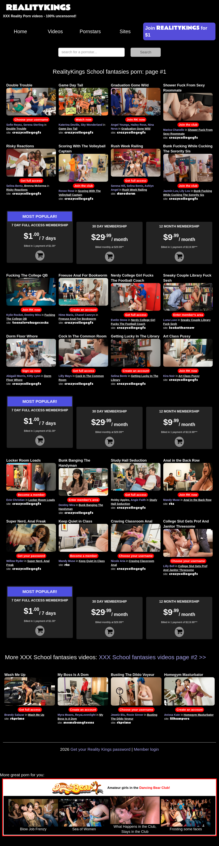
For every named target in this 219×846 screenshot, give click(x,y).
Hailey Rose (138, 124)
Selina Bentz (14, 185)
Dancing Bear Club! (154, 788)
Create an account (84, 309)
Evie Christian (15, 499)
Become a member (31, 494)
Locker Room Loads (23, 460)
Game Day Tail (71, 85)
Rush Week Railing (127, 146)
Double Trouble (19, 85)
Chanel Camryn (85, 314)
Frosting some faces (186, 829)
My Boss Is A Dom (73, 675)
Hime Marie (66, 314)
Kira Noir (169, 376)
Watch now (84, 119)
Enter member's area (188, 314)
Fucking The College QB (27, 275)
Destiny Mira (32, 314)
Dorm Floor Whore (22, 336)
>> (202, 657)
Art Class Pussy (177, 336)
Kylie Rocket (14, 314)
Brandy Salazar (14, 714)
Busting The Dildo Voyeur (132, 675)
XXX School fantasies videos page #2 (148, 657)
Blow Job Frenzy (33, 829)
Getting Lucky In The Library (135, 336)
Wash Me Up (14, 675)
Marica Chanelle (173, 129)
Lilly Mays (65, 376)
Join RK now (136, 119)
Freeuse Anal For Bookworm (83, 275)
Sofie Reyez (14, 124)
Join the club (188, 124)
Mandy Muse (171, 499)
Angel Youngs (120, 124)
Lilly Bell (169, 566)
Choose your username (31, 119)
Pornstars (90, 31)
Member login (146, 749)
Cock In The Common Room (83, 336)
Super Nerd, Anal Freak (26, 521)
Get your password (31, 555)
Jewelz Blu (118, 714)
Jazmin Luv (170, 190)
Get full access (31, 180)
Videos (55, 31)
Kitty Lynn (33, 376)
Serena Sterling (33, 124)
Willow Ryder (15, 561)
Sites (125, 31)
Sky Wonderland (91, 124)
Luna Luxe (170, 320)
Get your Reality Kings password (101, 749)
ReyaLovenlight (85, 714)
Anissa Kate (172, 714)
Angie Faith (138, 499)
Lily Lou (184, 190)
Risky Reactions (20, 146)
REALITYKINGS (38, 8)
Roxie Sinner (134, 714)
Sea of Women (84, 829)
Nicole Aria (118, 561)
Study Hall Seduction (129, 460)
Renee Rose (66, 190)
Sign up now (31, 370)
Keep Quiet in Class (75, 521)
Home (20, 31)
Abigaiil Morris (15, 376)
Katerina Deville (69, 124)
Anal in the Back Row (181, 460)
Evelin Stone (119, 320)
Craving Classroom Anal (131, 521)
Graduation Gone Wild (130, 85)
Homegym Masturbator (183, 675)
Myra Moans (66, 714)
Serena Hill (118, 185)
